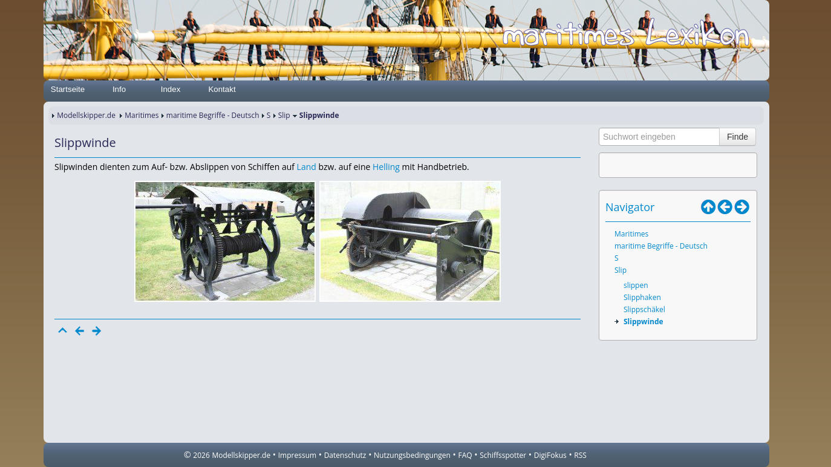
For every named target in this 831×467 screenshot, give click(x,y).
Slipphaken (642, 297)
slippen (636, 285)
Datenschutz (345, 455)
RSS (580, 455)
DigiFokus (550, 455)
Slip (284, 115)
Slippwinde (643, 321)
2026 (201, 455)
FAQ (465, 455)
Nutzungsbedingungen (412, 455)
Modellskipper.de (86, 115)
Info (119, 89)
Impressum (297, 455)
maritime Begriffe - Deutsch (212, 115)
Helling (386, 166)
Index (171, 89)
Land (306, 166)
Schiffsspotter (503, 455)
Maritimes (141, 115)
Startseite (68, 89)
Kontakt (221, 89)
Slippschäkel (644, 309)
